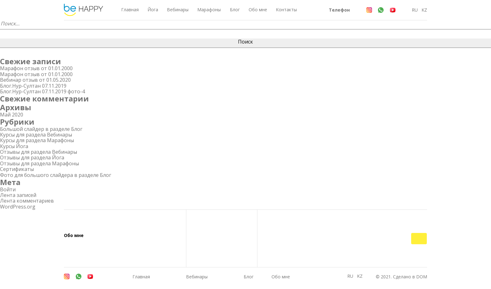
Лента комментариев (27, 200)
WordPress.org (17, 206)
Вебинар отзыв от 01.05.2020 (35, 79)
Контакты (286, 10)
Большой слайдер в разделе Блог (41, 129)
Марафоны (209, 10)
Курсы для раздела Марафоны (37, 140)
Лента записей (18, 195)
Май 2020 (11, 114)
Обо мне (258, 10)
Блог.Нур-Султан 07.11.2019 (33, 85)
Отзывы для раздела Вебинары (38, 151)
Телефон (339, 10)
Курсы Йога (14, 146)
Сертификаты (17, 169)
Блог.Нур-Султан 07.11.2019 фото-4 (42, 91)
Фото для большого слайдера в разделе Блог (55, 175)
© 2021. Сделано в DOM (401, 277)
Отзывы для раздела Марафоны (39, 163)
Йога (152, 10)
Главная (130, 10)
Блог (235, 10)
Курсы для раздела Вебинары (36, 134)
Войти (8, 189)
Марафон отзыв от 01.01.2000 (36, 68)
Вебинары (178, 10)
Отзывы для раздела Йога (32, 157)
